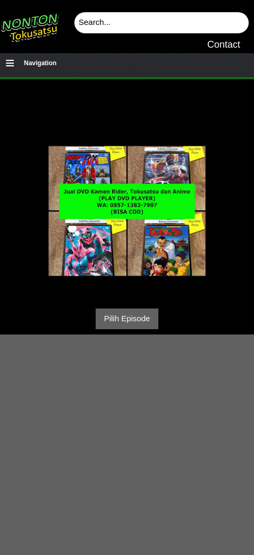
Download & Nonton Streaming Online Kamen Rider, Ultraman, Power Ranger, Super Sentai (29, 23)
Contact (223, 44)
